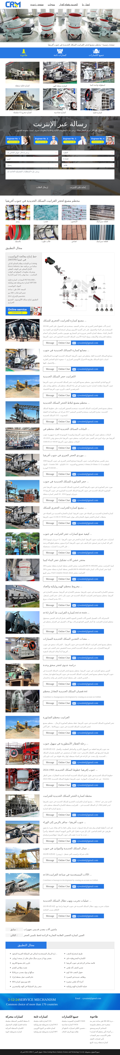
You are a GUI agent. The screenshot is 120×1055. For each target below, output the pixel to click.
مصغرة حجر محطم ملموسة (100, 1025)
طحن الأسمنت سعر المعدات (100, 1035)
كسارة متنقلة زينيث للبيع (99, 1042)
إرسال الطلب (42, 187)
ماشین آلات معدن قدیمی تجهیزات (40, 929)
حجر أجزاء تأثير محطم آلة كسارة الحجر (102, 1032)
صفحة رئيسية (37, 4)
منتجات (51, 4)
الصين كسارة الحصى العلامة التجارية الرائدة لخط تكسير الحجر (54, 935)
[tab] (24, 52)
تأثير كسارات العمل (97, 1039)
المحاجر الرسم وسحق (98, 1028)
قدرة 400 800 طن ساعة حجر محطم (101, 1021)
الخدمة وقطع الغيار (68, 4)
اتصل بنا (86, 4)
